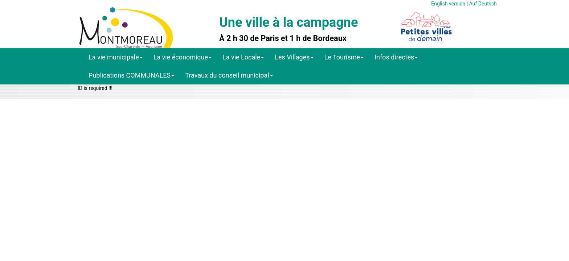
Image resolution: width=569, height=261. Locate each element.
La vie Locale (243, 57)
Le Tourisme (344, 57)
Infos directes (396, 57)
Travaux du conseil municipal (229, 75)
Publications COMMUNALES (131, 75)
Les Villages (294, 57)
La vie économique (182, 57)
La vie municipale (116, 57)
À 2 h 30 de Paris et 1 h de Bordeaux (283, 38)
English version (448, 4)
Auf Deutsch (483, 4)
